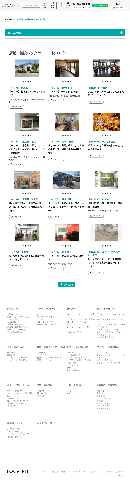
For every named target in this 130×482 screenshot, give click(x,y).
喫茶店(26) (12, 322)
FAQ (84, 472)
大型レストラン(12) (15, 315)
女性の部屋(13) (73, 356)
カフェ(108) (12, 320)
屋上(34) (100, 394)
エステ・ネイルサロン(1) (18, 358)
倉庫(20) (70, 394)
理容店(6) (11, 356)
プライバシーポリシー (96, 472)
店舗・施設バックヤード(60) (51, 347)
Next (11, 69)
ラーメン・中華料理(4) (17, 330)
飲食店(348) (13, 309)
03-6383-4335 (120, 476)
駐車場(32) (101, 396)
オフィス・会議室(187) (108, 347)
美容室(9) (11, 353)
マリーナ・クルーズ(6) (17, 404)
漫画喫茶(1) (102, 328)
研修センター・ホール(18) (108, 363)
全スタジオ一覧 (44, 424)
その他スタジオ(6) (15, 437)
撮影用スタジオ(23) (16, 424)
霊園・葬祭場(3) (104, 404)
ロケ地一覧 (45, 5)
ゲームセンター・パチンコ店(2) (111, 325)
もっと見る (67, 285)
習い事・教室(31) (44, 394)
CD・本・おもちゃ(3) (76, 322)
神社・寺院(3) (103, 407)
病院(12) (40, 396)
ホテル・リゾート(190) (18, 385)
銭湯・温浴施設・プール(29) (19, 401)
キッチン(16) (42, 353)
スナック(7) (42, 320)
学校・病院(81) (44, 385)
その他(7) (11, 407)
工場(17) (70, 391)
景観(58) (100, 401)
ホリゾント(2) (13, 429)
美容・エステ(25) (15, 347)
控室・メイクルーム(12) (47, 361)
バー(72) (40, 315)
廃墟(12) (70, 368)
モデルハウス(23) (74, 366)
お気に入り (60, 5)
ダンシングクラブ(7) (46, 322)
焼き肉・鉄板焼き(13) (16, 328)
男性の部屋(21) (73, 353)
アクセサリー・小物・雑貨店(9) (81, 320)
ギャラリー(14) (103, 335)
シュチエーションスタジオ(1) (20, 435)
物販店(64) (72, 309)
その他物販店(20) (74, 333)
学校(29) (40, 391)
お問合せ (55, 472)
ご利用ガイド (52, 5)
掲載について (68, 5)
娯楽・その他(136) (106, 309)
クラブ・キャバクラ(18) (47, 317)
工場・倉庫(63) (74, 385)
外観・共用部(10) (104, 361)
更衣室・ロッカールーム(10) (49, 358)
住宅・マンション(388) (78, 347)
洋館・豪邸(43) (73, 363)
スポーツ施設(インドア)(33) (109, 330)
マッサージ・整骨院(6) (17, 361)
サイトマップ (120, 472)
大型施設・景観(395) (107, 385)
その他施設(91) (103, 409)
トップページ (10, 19)
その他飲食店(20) (14, 333)
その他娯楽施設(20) (105, 338)
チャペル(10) (13, 399)
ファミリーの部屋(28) (76, 358)
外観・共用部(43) (74, 371)
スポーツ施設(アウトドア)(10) (110, 333)
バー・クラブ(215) (46, 309)
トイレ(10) (41, 356)
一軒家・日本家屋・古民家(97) (80, 361)
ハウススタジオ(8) (15, 432)
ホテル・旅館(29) (14, 391)
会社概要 (110, 472)
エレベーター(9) (104, 399)
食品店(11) (71, 325)
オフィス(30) (102, 353)
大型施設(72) (102, 391)
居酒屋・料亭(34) (14, 325)
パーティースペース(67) (47, 325)
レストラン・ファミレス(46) (19, 317)
